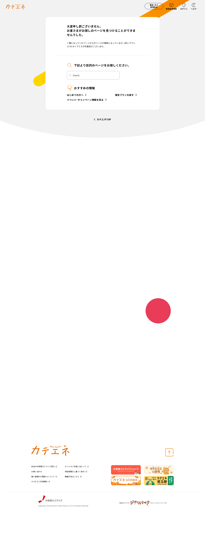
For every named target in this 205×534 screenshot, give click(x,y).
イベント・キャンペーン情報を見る (85, 100)
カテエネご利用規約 (40, 481)
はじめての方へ (75, 95)
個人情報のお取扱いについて (44, 476)
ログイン (183, 9)
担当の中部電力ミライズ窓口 (44, 466)
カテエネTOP (104, 119)
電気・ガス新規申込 (154, 6)
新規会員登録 (171, 9)
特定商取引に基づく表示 (76, 471)
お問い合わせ (36, 471)
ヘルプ (193, 9)
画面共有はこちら (73, 476)
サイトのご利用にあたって (77, 466)
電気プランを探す (124, 95)
